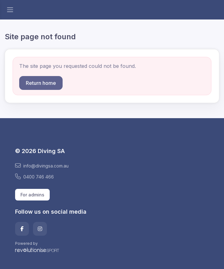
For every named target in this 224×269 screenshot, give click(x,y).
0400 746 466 (34, 176)
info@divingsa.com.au (42, 165)
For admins (32, 194)
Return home (41, 83)
